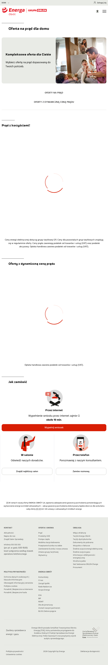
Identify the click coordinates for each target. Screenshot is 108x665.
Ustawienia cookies (14, 654)
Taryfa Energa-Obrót (81, 536)
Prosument (77, 567)
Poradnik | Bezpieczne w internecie (18, 589)
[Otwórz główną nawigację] (104, 11)
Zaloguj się (101, 2)
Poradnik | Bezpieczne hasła (15, 592)
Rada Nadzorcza (45, 586)
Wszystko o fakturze (81, 545)
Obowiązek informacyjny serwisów (18, 583)
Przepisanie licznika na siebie (50, 545)
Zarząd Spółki (44, 583)
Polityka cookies (10, 586)
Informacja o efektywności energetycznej (84, 556)
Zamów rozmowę (81, 471)
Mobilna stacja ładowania (49, 542)
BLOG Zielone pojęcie (47, 611)
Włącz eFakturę (79, 533)
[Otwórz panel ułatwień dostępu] (97, 11)
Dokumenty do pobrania (83, 542)
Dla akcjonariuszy (45, 604)
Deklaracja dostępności (90, 651)
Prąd (40, 533)
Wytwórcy (42, 555)
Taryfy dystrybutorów (82, 539)
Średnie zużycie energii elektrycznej (87, 548)
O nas (40, 580)
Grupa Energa (44, 589)
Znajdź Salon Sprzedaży (13, 539)
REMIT (41, 601)
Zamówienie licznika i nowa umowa (53, 548)
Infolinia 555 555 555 (12, 544)
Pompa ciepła (44, 539)
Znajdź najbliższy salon (27, 471)
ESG (40, 595)
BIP (39, 598)
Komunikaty (43, 577)
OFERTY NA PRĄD (54, 92)
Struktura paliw (79, 561)
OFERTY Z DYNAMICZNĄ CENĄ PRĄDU (54, 102)
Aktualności (9, 533)
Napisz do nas (9, 536)
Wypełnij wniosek (54, 427)
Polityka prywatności (14, 651)
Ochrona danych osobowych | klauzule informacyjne (16, 578)
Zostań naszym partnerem (49, 608)
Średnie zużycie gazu (81, 552)
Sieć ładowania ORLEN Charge (85, 564)
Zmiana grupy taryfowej (48, 552)
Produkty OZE (44, 536)
